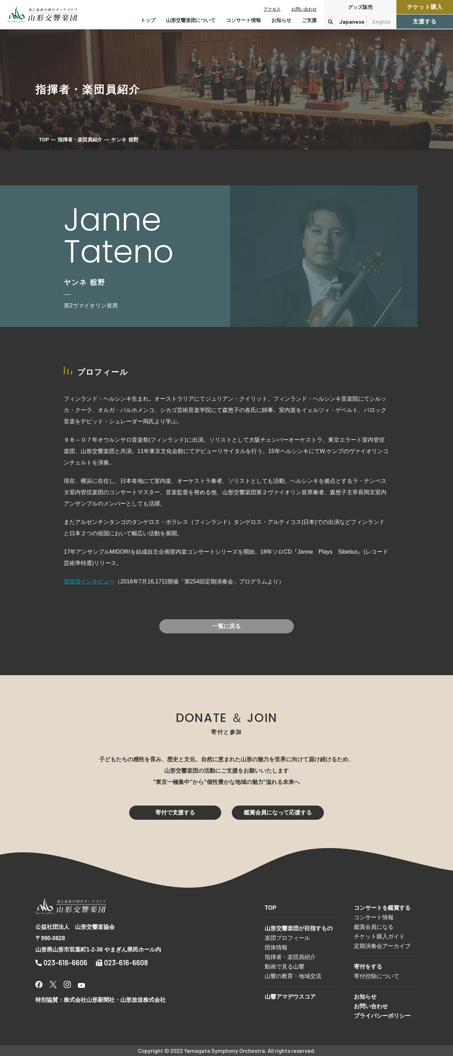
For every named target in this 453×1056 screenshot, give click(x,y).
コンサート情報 (374, 917)
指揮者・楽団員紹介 (80, 139)
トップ (148, 20)
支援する (424, 21)
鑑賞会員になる (374, 927)
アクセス (272, 9)
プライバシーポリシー (382, 1016)
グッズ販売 (360, 7)
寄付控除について (376, 976)
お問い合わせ (304, 9)
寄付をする (368, 967)
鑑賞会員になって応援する (278, 812)
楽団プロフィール (287, 938)
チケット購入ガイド (379, 936)
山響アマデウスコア (290, 997)
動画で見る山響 (284, 967)
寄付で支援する (175, 812)
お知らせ (281, 20)
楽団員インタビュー (89, 581)
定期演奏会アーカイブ (382, 946)
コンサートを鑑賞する (382, 908)
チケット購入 (425, 7)
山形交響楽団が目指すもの (299, 928)
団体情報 (276, 947)
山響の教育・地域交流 (293, 976)
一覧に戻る (226, 626)
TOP (44, 139)
